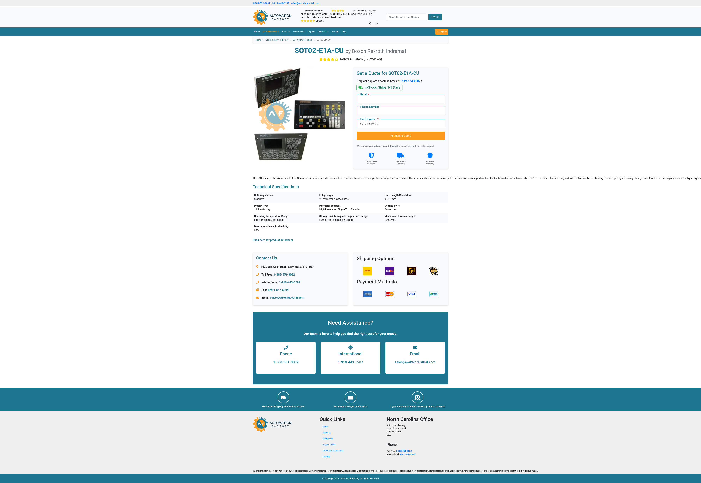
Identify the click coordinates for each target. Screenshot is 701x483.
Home (257, 32)
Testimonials (299, 32)
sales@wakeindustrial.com (305, 3)
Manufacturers (270, 32)
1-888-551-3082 (261, 3)
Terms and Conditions (333, 450)
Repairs (311, 32)
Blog (344, 32)
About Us (285, 32)
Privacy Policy (329, 444)
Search (435, 17)
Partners (335, 32)
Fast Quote (442, 32)
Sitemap (326, 456)
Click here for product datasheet (273, 240)
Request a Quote (400, 135)
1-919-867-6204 (278, 290)
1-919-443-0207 (280, 3)
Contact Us (323, 32)
